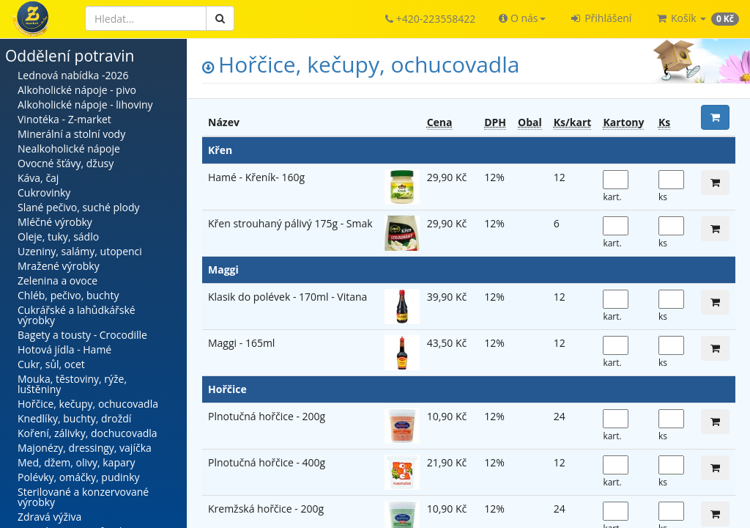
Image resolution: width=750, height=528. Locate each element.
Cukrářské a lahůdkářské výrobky (76, 315)
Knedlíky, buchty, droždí (74, 418)
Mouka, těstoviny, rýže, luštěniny (72, 384)
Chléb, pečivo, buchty (68, 295)
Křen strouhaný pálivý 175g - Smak (290, 223)
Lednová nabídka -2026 (73, 75)
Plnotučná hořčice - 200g (266, 416)
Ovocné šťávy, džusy (66, 163)
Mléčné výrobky (55, 222)
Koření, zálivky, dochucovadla (87, 433)
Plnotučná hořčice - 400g (266, 462)
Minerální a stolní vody (71, 134)
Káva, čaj (38, 178)
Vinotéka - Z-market (64, 119)
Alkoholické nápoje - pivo (77, 90)
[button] (522, 18)
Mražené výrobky (59, 266)
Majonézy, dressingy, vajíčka (85, 448)
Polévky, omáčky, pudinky (79, 477)
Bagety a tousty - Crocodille (82, 335)
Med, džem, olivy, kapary (76, 462)
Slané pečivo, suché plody (79, 207)
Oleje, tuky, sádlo (58, 236)
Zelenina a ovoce (57, 280)
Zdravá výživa (49, 517)
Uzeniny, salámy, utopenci (80, 251)
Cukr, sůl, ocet (51, 364)
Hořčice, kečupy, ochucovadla (88, 404)
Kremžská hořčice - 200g (266, 509)
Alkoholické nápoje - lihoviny (85, 104)
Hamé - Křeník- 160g (256, 177)
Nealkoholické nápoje (69, 148)
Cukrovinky (44, 192)
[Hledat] (146, 18)
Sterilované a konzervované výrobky (83, 497)
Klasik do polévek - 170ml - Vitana (287, 297)
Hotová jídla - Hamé (64, 349)
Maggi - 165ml (241, 343)
